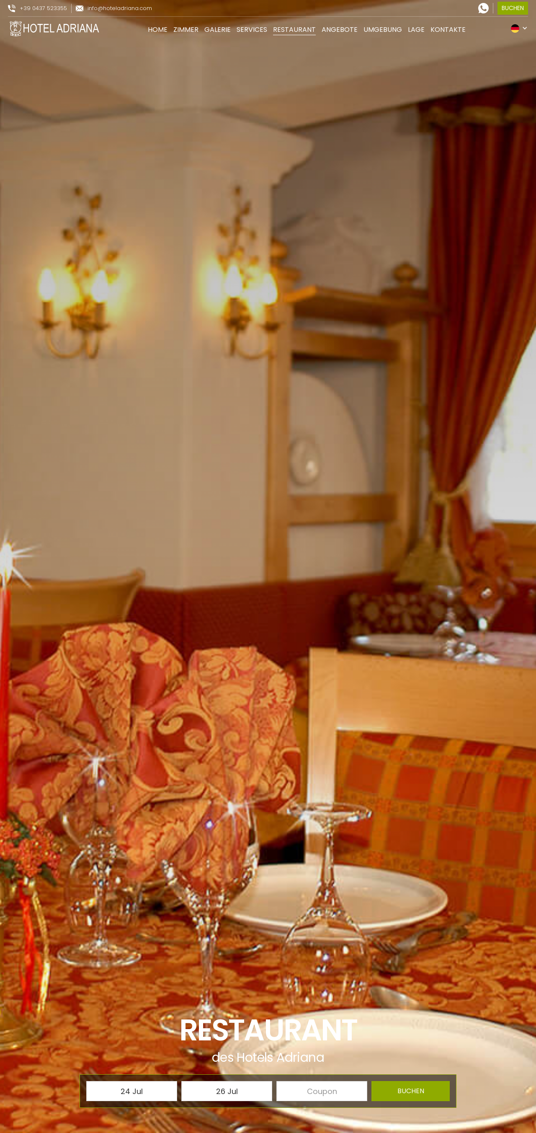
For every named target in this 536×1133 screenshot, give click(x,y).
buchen (513, 8)
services (252, 29)
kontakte (448, 29)
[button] (519, 28)
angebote (340, 29)
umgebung (382, 29)
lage (416, 29)
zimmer (185, 29)
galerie (217, 29)
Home (158, 29)
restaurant (294, 29)
